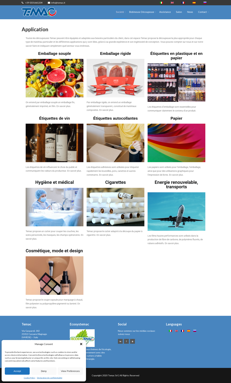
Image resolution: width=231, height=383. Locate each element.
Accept (17, 371)
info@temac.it (56, 2)
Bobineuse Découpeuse (142, 11)
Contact (203, 11)
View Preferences (70, 371)
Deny (44, 371)
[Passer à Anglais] (172, 3)
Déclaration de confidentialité (49, 378)
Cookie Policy (29, 378)
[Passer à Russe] (205, 3)
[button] (81, 344)
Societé (121, 11)
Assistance (165, 11)
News (190, 11)
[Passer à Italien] (161, 3)
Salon (179, 11)
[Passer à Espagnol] (194, 3)
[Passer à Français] (183, 3)
